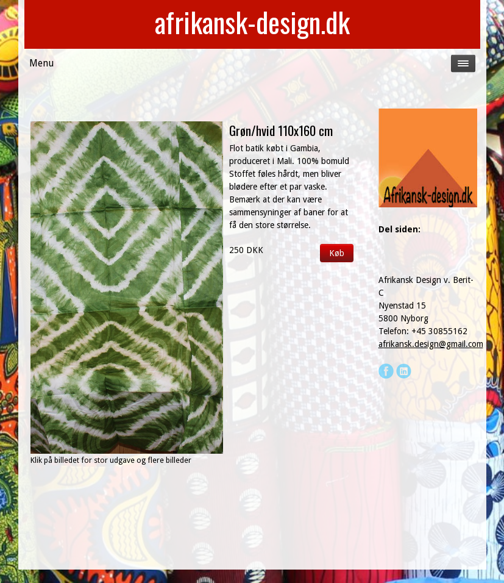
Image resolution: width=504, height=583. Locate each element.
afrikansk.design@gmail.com (430, 344)
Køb (336, 253)
